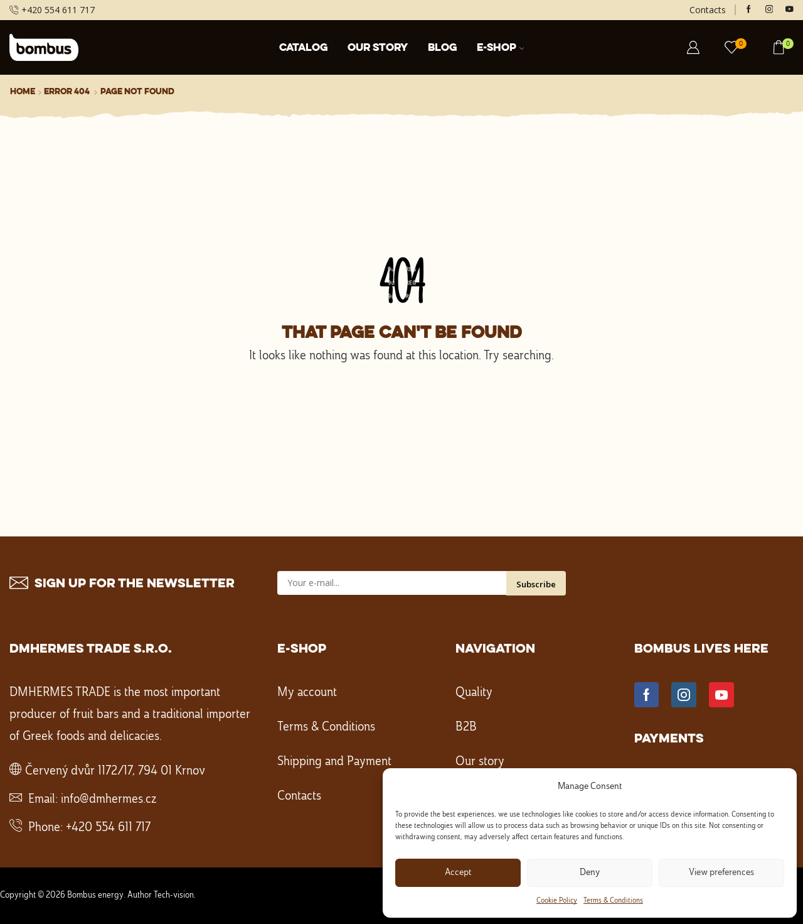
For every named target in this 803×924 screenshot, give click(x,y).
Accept (458, 873)
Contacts (707, 10)
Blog (442, 48)
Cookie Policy (556, 901)
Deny (590, 873)
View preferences (721, 873)
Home (22, 91)
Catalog (303, 48)
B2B (466, 727)
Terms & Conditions (613, 901)
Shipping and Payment (334, 762)
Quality (473, 693)
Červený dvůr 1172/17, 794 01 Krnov (115, 771)
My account (307, 693)
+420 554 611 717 (108, 828)
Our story (378, 48)
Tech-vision (174, 895)
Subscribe (536, 584)
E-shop (500, 48)
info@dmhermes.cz (108, 799)
